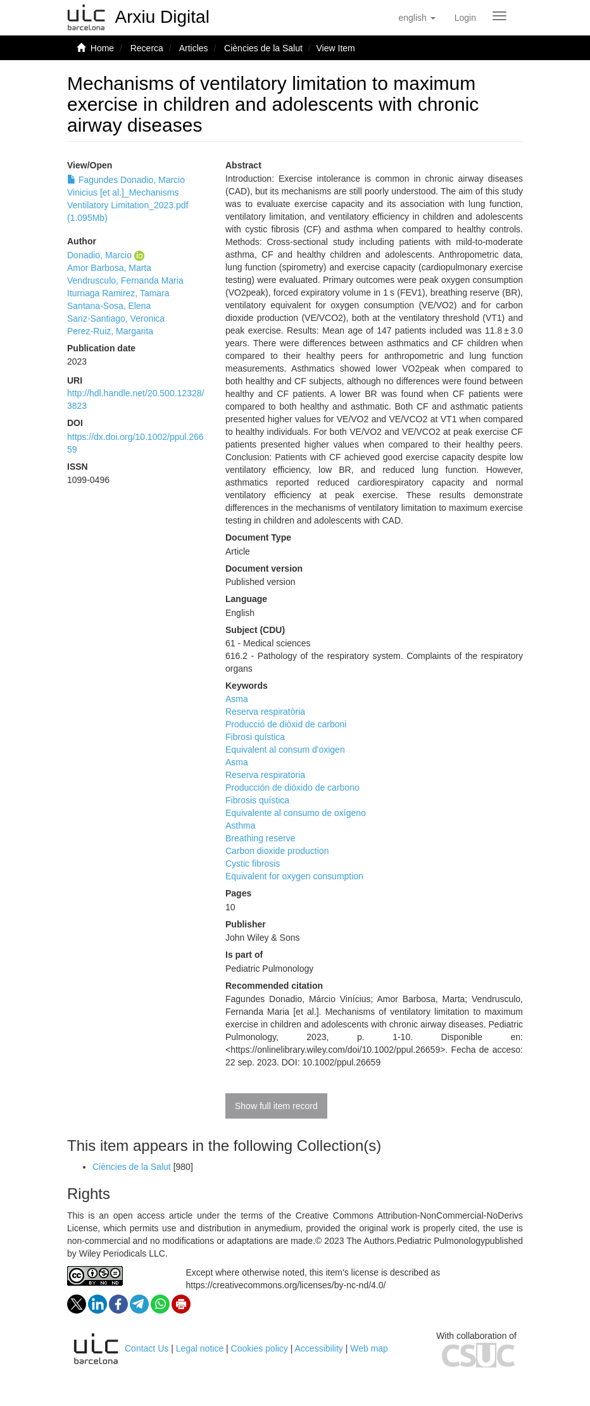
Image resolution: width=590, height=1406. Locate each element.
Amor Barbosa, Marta (109, 268)
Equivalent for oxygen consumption (294, 876)
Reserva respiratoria (265, 775)
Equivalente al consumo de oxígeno (295, 813)
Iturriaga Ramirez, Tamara (118, 293)
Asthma (240, 825)
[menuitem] (465, 17)
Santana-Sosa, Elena (109, 306)
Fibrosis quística (257, 800)
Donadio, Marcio (99, 255)
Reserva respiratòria (265, 711)
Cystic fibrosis (252, 863)
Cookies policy (259, 1348)
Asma (236, 699)
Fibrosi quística (255, 737)
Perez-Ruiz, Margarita (110, 331)
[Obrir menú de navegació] (499, 16)
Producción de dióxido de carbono (292, 787)
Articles (193, 48)
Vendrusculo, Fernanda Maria (125, 280)
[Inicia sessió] (465, 17)
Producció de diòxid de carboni (285, 724)
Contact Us (146, 1348)
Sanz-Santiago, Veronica (116, 318)
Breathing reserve (260, 838)
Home (102, 48)
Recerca (146, 48)
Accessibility (319, 1348)
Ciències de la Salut (263, 48)
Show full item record (276, 1106)
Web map (369, 1348)
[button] (416, 17)
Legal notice (200, 1348)
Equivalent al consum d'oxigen (285, 749)
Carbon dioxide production (277, 851)
